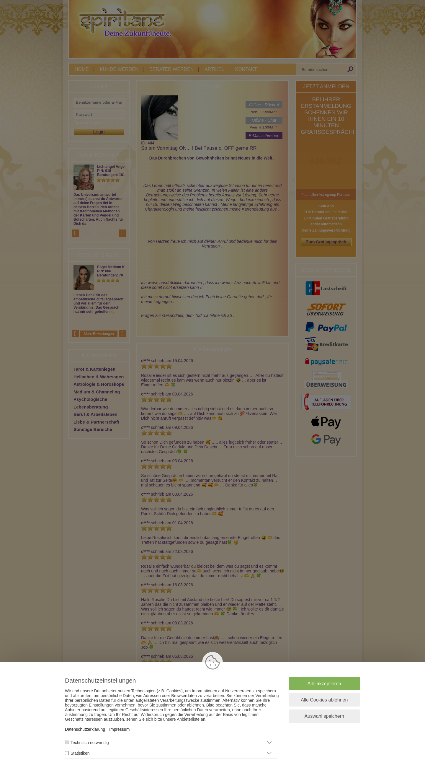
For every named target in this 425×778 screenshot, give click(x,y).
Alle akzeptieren (324, 683)
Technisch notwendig (90, 742)
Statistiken (80, 753)
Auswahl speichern (324, 716)
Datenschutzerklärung (85, 729)
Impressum (119, 729)
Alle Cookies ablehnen (324, 699)
